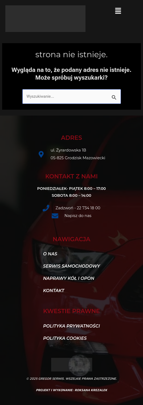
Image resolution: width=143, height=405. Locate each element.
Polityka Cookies (65, 338)
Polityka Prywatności (71, 326)
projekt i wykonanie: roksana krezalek (71, 390)
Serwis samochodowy (71, 266)
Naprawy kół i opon (68, 278)
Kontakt (56, 291)
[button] (118, 11)
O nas (50, 253)
